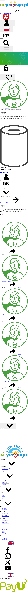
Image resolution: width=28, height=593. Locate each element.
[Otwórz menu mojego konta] (7, 23)
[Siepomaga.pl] (14, 7)
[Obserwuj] (7, 77)
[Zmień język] (6, 29)
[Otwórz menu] (6, 49)
